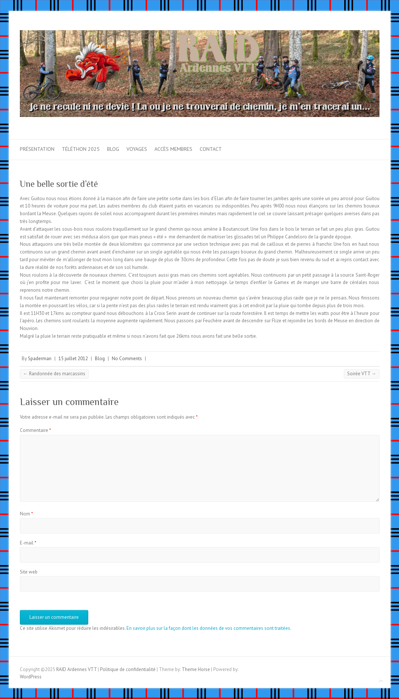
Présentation (37, 149)
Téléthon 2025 (81, 149)
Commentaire (35, 430)
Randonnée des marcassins (54, 373)
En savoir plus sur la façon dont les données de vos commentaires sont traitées (208, 628)
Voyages (137, 149)
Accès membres (173, 149)
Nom (26, 514)
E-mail (28, 543)
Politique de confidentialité (128, 669)
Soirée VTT (361, 373)
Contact (211, 149)
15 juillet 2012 (73, 358)
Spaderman (39, 358)
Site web (29, 572)
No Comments (127, 358)
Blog (113, 149)
